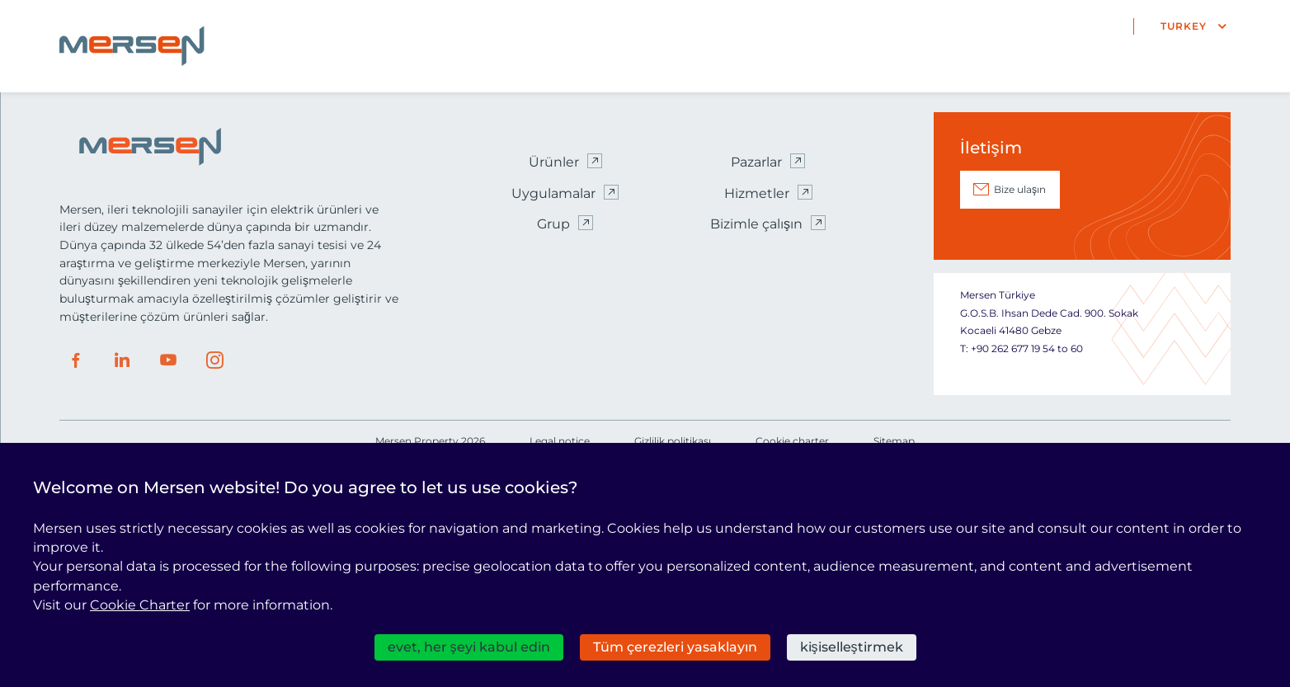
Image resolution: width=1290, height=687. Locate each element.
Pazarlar (756, 162)
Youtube (168, 360)
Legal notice (560, 441)
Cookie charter (792, 441)
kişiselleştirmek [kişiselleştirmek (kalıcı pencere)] (851, 647)
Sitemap (894, 441)
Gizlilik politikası (672, 441)
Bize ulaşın (1020, 189)
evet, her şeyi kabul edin (469, 647)
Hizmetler (756, 193)
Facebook (75, 360)
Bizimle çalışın (756, 224)
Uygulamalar (553, 193)
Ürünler (554, 162)
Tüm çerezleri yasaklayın (675, 647)
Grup (553, 224)
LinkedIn (122, 360)
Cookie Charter (140, 605)
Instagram (214, 360)
